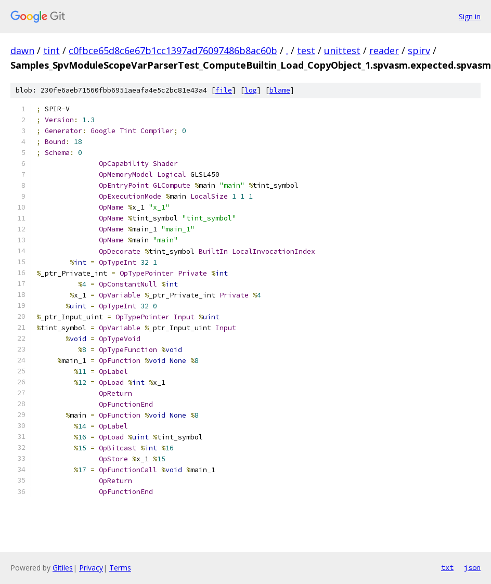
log (250, 90)
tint (51, 50)
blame (279, 90)
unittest (342, 50)
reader (384, 50)
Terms (120, 568)
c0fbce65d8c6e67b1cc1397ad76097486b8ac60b (173, 50)
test (306, 50)
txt (447, 567)
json (472, 567)
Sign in (470, 16)
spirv (419, 50)
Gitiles (63, 568)
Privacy (91, 568)
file (223, 90)
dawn (22, 50)
